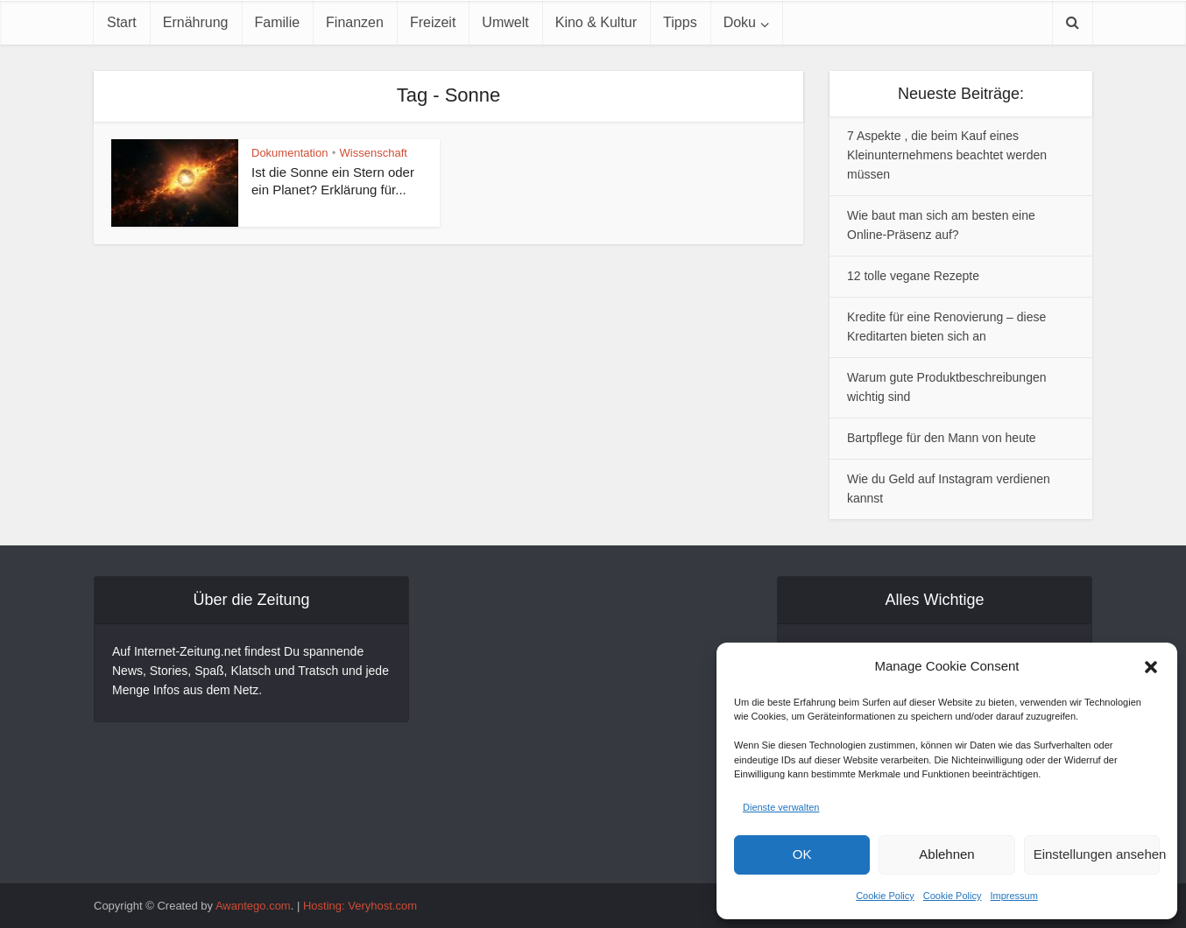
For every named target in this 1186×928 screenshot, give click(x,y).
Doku (740, 22)
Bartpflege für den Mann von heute (941, 438)
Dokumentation (289, 152)
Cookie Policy (885, 895)
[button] (1151, 667)
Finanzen (355, 22)
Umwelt (505, 22)
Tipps (680, 22)
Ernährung (196, 22)
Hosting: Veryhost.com (360, 905)
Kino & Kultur (596, 22)
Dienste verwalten (781, 807)
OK (802, 854)
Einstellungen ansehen (1097, 854)
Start (122, 22)
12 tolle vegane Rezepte (913, 276)
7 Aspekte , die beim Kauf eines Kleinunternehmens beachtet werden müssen (947, 155)
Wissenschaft (373, 152)
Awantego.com (253, 905)
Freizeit (432, 22)
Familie (277, 22)
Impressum (1013, 895)
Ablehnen (946, 854)
